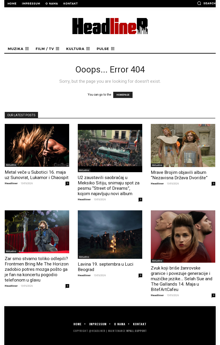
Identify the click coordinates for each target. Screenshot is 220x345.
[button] (206, 3)
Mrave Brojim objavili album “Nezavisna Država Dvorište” (179, 175)
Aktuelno (11, 164)
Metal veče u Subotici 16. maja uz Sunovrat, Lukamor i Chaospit (37, 175)
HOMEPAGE (122, 94)
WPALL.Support (136, 331)
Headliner (11, 183)
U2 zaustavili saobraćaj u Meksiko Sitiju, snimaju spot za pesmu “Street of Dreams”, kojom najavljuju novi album (108, 185)
